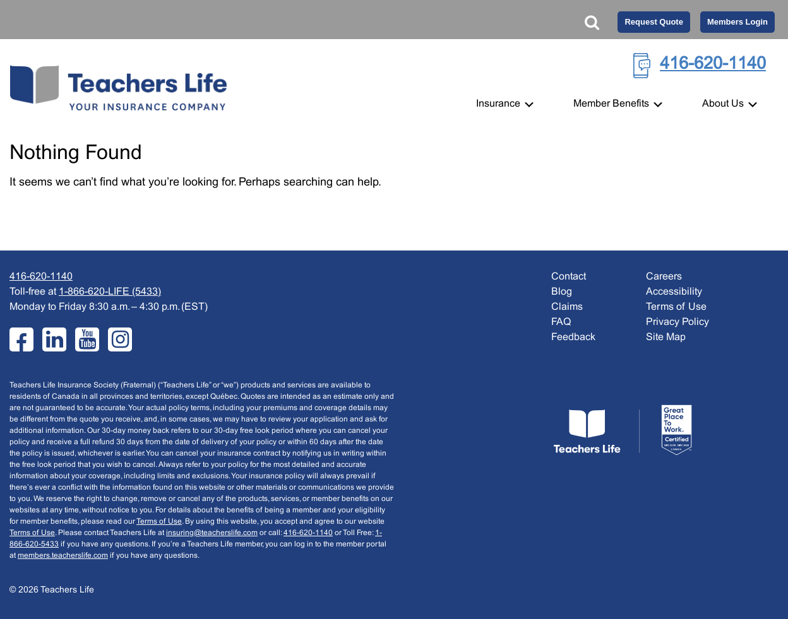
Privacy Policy (677, 322)
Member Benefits (618, 104)
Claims (567, 307)
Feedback (573, 337)
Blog (561, 292)
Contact (568, 276)
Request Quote (653, 22)
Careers (664, 276)
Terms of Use (159, 522)
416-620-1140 (713, 64)
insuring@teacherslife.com (212, 533)
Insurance (505, 104)
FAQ (561, 322)
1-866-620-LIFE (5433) (110, 292)
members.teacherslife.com (63, 556)
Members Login (737, 22)
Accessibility (674, 292)
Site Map (666, 337)
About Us (730, 104)
